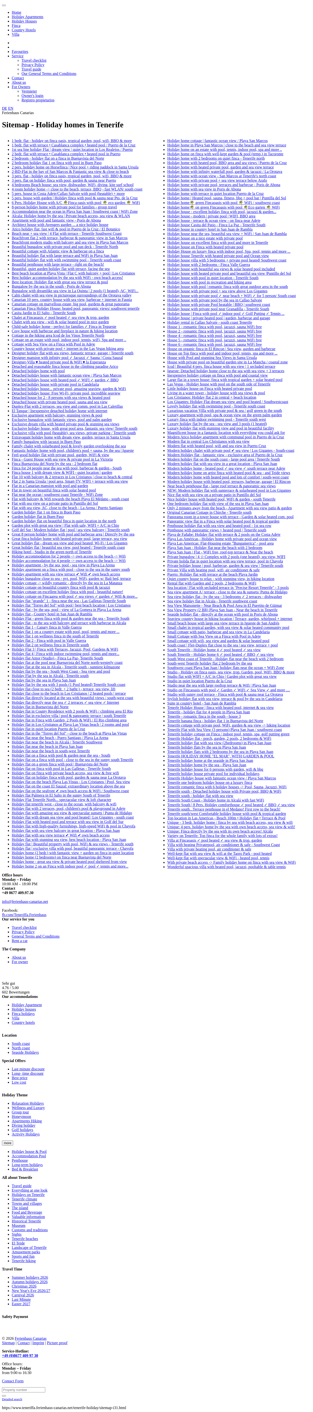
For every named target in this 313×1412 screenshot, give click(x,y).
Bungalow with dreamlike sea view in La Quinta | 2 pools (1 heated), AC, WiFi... (75, 291)
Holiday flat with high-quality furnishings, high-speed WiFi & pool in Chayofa (73, 826)
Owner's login (33, 96)
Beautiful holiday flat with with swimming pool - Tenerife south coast (66, 260)
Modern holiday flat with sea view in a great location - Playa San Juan (222, 464)
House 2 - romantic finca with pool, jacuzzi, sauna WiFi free (214, 331)
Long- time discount (28, 1073)
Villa (15, 34)
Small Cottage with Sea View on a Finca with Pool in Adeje (214, 636)
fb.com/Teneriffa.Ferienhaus (24, 915)
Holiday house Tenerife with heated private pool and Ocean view (218, 256)
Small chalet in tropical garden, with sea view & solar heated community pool (228, 627)
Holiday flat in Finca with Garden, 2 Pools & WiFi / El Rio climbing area (69, 720)
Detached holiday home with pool (38, 371)
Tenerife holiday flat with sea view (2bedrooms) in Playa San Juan (219, 743)
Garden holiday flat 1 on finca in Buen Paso (46, 512)
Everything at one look (29, 1190)
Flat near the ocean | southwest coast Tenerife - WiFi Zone (57, 494)
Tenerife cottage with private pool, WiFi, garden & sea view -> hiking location (228, 725)
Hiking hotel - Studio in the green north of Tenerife (52, 552)
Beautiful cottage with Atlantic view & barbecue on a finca (58, 251)
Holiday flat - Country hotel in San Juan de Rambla (52, 614)
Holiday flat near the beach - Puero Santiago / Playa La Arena (60, 738)
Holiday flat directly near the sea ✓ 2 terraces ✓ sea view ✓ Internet (65, 702)
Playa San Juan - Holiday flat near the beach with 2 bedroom (214, 548)
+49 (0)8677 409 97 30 (20, 1355)
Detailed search (12, 1399)
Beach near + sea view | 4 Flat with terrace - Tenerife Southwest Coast (67, 233)
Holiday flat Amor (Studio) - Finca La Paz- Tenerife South (57, 658)
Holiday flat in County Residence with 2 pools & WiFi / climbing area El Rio (72, 711)
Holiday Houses (24, 21)
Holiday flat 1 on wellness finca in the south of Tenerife (55, 636)
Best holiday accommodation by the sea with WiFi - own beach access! (67, 277)
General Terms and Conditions (35, 936)
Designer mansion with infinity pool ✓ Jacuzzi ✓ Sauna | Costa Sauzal (67, 358)
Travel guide (31, 69)
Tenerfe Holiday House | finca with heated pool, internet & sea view (220, 708)
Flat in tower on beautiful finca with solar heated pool (54, 490)
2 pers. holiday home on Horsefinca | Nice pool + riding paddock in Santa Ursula (75, 167)
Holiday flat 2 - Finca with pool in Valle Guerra (49, 640)
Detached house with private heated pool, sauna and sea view (60, 402)
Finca (16, 26)
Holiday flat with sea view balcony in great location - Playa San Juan (66, 830)
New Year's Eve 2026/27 (31, 1291)
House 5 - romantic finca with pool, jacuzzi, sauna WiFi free (214, 340)
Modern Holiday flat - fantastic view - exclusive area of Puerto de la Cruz (224, 455)
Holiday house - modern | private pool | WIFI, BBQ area (211, 216)
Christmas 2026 (24, 1286)
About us (19, 82)
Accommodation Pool (29, 1156)
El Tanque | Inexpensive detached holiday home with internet (59, 411)
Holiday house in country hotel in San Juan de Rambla (210, 229)
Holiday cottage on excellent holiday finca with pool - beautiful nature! (67, 592)
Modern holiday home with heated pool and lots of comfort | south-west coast (228, 477)
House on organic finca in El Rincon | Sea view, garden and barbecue (221, 349)
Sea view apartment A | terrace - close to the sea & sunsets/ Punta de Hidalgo (227, 592)
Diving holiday (23, 1125)
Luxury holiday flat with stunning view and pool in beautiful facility (220, 428)
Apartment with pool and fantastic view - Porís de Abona (56, 220)
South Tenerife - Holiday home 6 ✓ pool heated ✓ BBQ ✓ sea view (220, 654)
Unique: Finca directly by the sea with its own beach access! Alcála (220, 831)
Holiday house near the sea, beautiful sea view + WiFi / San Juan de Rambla (227, 234)
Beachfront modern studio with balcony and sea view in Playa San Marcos (70, 242)
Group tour (20, 1112)
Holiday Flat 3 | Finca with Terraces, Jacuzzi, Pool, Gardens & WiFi (65, 649)
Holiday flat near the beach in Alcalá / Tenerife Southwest (57, 742)
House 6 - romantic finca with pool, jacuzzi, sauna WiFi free (214, 344)
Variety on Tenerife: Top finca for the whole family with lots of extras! (222, 836)
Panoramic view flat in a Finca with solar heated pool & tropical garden (223, 521)
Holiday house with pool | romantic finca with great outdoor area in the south (227, 287)
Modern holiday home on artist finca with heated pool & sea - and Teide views (228, 473)
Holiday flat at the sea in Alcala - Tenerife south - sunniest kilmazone (66, 667)
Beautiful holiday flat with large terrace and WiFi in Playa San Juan (65, 255)
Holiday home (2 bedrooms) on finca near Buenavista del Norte (61, 857)
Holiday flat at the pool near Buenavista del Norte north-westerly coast (67, 662)
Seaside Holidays (25, 1052)
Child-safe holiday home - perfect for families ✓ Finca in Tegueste (64, 326)
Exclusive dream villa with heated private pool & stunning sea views (65, 424)
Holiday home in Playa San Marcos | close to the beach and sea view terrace (226, 145)
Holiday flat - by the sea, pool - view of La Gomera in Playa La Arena (66, 610)
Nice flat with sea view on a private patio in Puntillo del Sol (214, 495)
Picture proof (57, 1343)
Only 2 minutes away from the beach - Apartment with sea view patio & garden (229, 508)
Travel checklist (34, 60)
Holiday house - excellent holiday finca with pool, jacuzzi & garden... (221, 212)
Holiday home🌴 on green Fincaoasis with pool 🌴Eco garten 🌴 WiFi (223, 207)
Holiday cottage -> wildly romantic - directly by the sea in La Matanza (67, 583)
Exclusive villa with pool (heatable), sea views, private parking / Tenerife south (74, 433)
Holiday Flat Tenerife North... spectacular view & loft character (61, 800)
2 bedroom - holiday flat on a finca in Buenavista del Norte (58, 158)
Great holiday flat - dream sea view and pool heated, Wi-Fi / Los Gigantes (70, 543)
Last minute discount (28, 1069)
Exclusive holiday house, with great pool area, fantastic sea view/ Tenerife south (74, 428)
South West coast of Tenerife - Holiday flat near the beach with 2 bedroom (225, 659)
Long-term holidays (27, 1165)
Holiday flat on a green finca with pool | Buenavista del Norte (60, 764)
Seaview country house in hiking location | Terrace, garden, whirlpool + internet (229, 619)
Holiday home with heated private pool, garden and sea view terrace (220, 167)
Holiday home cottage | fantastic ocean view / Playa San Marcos (217, 141)
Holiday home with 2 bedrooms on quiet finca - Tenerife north (216, 158)
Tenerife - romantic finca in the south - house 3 (204, 716)
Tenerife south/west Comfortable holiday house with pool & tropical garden (226, 814)
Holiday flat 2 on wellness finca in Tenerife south (50, 645)
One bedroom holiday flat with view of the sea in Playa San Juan (218, 504)
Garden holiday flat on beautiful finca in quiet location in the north (64, 521)
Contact (18, 78)
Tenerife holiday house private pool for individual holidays (213, 774)
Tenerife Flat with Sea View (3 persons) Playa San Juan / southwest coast (224, 730)
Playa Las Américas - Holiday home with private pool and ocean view (222, 539)
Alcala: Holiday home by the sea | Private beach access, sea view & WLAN (71, 216)
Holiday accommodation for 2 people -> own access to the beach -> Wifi (69, 556)
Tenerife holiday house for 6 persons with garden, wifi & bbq (215, 769)
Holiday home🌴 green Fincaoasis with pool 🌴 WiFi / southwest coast (223, 203)
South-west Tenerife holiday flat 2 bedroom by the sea (209, 663)
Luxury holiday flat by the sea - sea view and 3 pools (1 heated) (217, 424)
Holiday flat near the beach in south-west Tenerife (51, 751)
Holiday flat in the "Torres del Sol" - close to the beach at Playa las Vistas (69, 733)
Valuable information (28, 1217)
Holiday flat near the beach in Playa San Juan (47, 746)
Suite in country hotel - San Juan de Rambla (201, 703)
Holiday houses (24, 1009)
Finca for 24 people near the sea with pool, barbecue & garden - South (67, 468)
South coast (21, 1043)
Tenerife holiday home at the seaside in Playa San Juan (210, 760)
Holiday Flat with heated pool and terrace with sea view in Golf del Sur (67, 822)
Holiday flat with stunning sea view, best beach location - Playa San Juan (69, 840)
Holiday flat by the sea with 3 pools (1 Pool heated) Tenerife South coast (68, 684)
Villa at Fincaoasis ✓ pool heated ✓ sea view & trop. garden (214, 840)
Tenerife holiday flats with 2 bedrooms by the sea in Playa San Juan (220, 752)
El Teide (18, 1243)
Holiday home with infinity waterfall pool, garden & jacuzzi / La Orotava (224, 171)
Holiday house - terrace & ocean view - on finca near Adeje (213, 220)
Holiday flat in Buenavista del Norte (40, 707)
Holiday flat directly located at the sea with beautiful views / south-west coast (72, 698)
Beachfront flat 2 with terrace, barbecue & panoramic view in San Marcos (70, 238)
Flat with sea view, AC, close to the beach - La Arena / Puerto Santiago (67, 508)
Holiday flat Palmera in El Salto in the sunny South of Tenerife (61, 795)
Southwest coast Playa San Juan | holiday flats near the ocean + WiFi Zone (225, 668)
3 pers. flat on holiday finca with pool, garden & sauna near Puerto (64, 180)
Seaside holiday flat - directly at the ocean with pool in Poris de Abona (222, 614)
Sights (17, 1234)
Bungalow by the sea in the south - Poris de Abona (51, 286)
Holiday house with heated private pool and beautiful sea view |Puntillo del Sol (229, 273)
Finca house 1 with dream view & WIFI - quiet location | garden (62, 472)
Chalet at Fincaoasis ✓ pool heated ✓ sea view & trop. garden (60, 317)
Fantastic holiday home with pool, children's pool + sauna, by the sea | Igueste (73, 450)
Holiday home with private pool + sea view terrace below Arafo (217, 180)
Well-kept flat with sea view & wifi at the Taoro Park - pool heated (219, 853)
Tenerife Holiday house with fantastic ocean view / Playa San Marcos (221, 778)
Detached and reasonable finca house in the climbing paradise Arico (65, 366)
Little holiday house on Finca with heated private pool (209, 388)
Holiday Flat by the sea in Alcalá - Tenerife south (50, 676)
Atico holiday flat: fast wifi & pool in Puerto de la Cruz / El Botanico (66, 229)
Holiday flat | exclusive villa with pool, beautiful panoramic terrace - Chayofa (72, 848)
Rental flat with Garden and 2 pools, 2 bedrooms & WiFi (211, 583)
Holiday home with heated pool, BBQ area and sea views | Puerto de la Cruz (227, 163)
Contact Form (12, 1381)
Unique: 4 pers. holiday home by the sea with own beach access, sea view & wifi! (231, 827)
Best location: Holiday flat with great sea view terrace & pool (60, 282)
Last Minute (21, 1299)
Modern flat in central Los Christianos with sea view (208, 441)
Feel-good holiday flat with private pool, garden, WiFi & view (60, 455)
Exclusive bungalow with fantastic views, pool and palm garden (62, 420)
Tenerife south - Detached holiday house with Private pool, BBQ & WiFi (224, 791)
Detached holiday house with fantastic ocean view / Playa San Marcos (67, 375)
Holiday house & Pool (29, 1151)
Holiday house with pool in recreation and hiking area (209, 282)
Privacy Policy (33, 65)
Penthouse (20, 1160)
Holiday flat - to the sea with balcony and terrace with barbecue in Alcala (69, 623)
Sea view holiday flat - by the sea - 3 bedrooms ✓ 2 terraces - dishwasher (224, 597)
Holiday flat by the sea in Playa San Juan (44, 680)
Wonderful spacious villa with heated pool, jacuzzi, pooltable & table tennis (226, 867)
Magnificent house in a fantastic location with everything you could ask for (226, 433)
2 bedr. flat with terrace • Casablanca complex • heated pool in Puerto (66, 154)
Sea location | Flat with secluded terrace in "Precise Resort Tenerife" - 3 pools (228, 588)
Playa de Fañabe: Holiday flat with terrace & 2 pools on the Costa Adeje (223, 534)
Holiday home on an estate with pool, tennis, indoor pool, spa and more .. (224, 149)
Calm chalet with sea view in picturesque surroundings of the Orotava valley (72, 295)
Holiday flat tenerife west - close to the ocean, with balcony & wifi (64, 804)
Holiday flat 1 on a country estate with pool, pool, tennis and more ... (66, 632)
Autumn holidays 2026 (30, 1282)
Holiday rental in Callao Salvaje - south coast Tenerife (209, 322)
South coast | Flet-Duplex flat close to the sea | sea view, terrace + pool (222, 645)
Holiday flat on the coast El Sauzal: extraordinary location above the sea (68, 786)
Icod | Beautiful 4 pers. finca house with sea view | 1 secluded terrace (221, 366)
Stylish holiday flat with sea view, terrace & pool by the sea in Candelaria (224, 699)
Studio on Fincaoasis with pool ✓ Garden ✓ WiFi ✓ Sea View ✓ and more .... (228, 690)
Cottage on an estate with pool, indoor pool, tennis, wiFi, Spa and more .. (69, 340)
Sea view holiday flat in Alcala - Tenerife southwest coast (212, 601)
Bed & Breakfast (25, 1169)
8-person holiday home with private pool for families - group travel (64, 207)
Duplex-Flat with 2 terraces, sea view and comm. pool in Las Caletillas (67, 406)
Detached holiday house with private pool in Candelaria (55, 384)
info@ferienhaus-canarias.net (25, 901)
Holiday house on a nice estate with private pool (205, 238)
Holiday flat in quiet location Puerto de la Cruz (48, 729)
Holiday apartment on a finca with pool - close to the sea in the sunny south (71, 569)
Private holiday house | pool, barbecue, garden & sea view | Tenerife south (225, 565)
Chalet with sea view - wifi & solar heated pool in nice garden (60, 322)
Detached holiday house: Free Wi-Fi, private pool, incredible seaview (66, 393)
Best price (19, 1078)
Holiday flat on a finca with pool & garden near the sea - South (61, 755)
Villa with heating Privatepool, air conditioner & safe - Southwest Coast (223, 845)
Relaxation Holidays (28, 1103)
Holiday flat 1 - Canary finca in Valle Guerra (47, 627)
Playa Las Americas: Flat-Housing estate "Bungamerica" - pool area (220, 543)
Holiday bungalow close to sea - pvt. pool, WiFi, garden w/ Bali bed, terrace (71, 578)
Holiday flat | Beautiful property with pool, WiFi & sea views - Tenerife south (73, 844)
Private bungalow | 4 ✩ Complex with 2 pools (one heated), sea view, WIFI (226, 557)
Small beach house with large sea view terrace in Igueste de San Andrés (223, 623)
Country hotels (23, 1022)
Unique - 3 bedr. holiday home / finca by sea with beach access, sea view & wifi (230, 822)
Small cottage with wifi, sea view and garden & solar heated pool (218, 641)
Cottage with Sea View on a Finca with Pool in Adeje (53, 344)
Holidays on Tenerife (28, 1195)
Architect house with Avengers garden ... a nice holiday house (60, 225)
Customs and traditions (30, 1230)
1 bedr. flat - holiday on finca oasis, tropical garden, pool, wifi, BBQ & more (72, 141)
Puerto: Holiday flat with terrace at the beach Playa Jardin (212, 574)
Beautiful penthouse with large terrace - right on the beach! (58, 264)
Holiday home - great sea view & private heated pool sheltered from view (69, 862)
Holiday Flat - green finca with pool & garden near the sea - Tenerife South (70, 618)
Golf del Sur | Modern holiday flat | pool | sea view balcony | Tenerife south (71, 530)
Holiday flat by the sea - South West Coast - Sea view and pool (61, 671)
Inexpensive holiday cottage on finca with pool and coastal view (217, 375)
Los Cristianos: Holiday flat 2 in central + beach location (211, 397)
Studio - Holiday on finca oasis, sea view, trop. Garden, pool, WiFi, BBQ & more (231, 672)
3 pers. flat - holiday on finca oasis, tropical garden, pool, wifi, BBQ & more (72, 176)
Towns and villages (27, 1203)
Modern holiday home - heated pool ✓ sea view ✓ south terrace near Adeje (226, 468)
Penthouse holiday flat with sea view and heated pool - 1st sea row (219, 526)
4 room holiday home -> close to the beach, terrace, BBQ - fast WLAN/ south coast (77, 189)
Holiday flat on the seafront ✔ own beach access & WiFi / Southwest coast (70, 791)
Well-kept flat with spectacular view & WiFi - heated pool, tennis (218, 858)
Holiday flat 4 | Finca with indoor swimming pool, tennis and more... (65, 654)
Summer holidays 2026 (30, 1277)
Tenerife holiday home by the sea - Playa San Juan (206, 765)
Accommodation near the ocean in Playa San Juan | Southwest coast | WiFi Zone (75, 211)
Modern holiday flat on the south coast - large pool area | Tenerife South (223, 459)
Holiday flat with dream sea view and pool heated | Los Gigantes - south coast (73, 817)
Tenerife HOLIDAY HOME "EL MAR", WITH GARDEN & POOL (220, 756)
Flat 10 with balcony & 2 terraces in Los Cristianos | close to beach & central (72, 477)
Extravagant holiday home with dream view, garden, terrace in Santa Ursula (71, 437)
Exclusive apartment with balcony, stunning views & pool (57, 415)
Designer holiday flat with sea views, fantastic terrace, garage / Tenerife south (73, 353)
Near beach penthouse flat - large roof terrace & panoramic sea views (221, 486)
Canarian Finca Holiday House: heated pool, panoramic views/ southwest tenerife (76, 308)
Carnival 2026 (23, 1295)
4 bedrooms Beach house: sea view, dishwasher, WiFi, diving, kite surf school (73, 185)
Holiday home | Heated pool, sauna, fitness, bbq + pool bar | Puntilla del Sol (226, 198)
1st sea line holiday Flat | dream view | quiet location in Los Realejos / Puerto (72, 149)
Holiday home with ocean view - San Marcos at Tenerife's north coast (221, 176)
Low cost (19, 1082)
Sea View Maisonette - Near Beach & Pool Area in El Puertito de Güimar (224, 605)
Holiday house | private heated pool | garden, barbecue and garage (218, 318)
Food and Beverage (27, 1212)
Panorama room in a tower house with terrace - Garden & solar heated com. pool (230, 517)
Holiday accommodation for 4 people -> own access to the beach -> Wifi (69, 561)
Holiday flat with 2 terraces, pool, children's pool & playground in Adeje (68, 808)
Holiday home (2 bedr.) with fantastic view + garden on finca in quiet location (73, 853)
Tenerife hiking (24, 1261)
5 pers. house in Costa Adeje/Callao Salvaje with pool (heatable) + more (68, 193)
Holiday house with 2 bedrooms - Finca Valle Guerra (208, 265)
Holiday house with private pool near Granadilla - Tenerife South (218, 309)
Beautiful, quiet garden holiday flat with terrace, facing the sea (61, 269)
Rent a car (20, 941)
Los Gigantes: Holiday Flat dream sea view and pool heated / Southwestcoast (227, 402)
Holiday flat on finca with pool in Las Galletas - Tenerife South (61, 768)
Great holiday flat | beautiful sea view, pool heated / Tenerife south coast (68, 547)
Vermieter (29, 91)
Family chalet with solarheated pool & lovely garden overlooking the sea (69, 446)
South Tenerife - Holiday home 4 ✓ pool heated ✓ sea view (214, 650)
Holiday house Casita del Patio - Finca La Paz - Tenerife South (216, 225)
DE (4, 108)
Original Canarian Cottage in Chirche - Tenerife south (209, 512)
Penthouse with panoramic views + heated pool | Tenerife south (216, 530)
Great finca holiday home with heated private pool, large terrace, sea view (69, 539)
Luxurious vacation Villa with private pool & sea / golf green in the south (224, 410)
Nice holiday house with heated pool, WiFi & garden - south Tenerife (221, 499)
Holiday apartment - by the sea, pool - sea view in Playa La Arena (63, 565)
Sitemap (8, 1343)
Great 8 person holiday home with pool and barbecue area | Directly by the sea (73, 534)
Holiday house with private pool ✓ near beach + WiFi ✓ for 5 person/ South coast (231, 296)
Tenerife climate (24, 1199)
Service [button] (17, 56)
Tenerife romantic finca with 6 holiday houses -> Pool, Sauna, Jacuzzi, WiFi (227, 787)
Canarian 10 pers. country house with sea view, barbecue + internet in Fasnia (72, 300)
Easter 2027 (21, 1304)
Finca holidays (23, 1014)
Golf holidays (22, 1130)
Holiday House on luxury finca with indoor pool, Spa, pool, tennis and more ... (228, 251)
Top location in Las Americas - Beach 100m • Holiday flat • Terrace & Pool (226, 818)
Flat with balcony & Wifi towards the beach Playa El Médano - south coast (70, 499)
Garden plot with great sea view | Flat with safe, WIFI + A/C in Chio (65, 525)
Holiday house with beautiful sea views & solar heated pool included (221, 269)
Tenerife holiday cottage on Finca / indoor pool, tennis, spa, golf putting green (228, 734)
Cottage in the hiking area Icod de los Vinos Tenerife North (58, 335)
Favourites (20, 51)
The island (20, 1208)
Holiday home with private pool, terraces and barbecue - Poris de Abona (223, 185)
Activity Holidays (26, 1134)
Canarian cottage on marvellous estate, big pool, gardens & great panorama (71, 304)
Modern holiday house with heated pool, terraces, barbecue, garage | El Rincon (229, 481)
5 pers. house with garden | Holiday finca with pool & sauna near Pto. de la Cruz (75, 198)
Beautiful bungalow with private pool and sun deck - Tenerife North (65, 247)
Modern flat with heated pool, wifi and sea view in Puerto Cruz (216, 446)
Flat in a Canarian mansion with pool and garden (50, 486)
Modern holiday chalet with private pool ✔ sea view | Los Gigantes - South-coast (230, 450)
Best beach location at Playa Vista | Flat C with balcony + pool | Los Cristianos (73, 273)
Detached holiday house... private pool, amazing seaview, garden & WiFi (69, 389)
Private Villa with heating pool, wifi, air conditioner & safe (213, 570)
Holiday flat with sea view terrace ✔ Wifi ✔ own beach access (61, 835)
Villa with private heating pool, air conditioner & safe (209, 849)
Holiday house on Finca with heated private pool (205, 247)
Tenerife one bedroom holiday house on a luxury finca (209, 782)
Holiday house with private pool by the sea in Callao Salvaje (214, 300)
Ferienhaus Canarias (30, 1338)
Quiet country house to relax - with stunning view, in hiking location (220, 579)
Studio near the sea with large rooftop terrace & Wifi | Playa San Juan (221, 685)
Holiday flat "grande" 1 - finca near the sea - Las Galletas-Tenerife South (69, 601)
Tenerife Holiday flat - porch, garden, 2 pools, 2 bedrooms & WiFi (219, 738)
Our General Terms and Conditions (49, 74)
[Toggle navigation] (4, 5)
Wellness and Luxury (28, 1108)
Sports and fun (23, 1256)
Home (16, 12)
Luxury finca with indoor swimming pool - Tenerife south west (216, 419)
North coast (21, 1048)
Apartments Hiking (27, 1121)
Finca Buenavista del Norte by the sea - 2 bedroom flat (54, 464)
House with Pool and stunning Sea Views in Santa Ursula (212, 358)
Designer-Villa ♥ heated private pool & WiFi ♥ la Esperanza (59, 362)
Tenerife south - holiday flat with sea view (200, 796)
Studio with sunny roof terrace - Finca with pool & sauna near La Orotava (225, 694)
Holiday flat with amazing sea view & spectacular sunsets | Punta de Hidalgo (72, 813)
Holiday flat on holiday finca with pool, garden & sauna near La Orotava (69, 777)
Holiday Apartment (27, 1005)
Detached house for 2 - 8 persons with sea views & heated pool (61, 397)
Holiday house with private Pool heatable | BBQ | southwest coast (218, 304)
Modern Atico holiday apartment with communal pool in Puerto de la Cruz (225, 437)
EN (10, 108)
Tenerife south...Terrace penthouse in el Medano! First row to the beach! (223, 809)
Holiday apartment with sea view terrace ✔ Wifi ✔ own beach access (66, 574)
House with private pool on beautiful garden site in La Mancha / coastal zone (227, 362)
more (7, 1143)
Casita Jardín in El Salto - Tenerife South (44, 313)
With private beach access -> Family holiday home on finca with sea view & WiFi (231, 862)
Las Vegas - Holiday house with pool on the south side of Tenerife (218, 384)
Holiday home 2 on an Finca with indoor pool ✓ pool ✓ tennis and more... (70, 866)
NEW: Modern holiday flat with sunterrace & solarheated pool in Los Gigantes (229, 490)
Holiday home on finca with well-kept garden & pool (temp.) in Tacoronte (225, 154)
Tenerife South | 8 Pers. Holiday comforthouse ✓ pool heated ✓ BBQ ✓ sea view (231, 805)
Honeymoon (21, 1116)
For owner (20, 962)
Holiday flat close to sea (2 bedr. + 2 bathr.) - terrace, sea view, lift (63, 689)
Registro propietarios (38, 100)
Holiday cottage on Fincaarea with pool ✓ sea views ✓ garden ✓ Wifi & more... (75, 596)
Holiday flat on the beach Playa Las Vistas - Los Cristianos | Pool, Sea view (71, 782)
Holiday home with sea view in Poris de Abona (204, 189)
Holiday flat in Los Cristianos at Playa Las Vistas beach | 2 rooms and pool (70, 724)
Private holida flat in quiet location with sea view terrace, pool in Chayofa (225, 561)
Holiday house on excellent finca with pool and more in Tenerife (217, 242)
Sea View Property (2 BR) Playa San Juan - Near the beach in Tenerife (222, 610)
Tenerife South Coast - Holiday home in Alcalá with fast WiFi (215, 800)
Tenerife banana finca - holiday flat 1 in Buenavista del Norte (215, 721)
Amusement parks (26, 1252)
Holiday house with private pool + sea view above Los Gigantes (217, 291)
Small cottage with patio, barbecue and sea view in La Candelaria (218, 632)
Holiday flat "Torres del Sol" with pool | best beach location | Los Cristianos (71, 605)
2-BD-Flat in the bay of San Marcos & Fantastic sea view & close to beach (70, 171)
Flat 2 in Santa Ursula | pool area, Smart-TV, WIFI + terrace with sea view (70, 481)
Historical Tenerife (26, 1221)
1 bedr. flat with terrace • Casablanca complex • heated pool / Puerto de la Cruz (73, 145)
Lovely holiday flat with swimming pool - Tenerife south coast (216, 406)
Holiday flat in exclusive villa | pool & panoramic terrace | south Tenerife (69, 716)
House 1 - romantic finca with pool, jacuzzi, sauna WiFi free (214, 327)
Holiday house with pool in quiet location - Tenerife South (212, 278)
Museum (18, 1225)
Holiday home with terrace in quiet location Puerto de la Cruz (215, 193)
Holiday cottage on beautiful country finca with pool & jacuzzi (61, 587)
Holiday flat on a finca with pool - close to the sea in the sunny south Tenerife (72, 760)
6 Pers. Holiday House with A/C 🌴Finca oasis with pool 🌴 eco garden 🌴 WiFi (76, 203)
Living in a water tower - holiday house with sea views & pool (216, 393)
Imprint (38, 1343)
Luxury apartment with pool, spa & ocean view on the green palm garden (224, 415)
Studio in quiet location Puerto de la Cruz (199, 681)
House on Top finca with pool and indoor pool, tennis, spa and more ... (222, 353)
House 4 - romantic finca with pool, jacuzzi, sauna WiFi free (214, 336)
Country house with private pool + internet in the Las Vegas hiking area (68, 349)
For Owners (21, 87)
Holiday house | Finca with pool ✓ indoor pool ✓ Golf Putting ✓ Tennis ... (225, 313)
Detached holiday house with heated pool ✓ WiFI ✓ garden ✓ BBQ (65, 380)
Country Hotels (24, 30)
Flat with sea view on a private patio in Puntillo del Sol (55, 503)
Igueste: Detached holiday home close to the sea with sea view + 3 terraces (225, 371)
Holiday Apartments (27, 17)
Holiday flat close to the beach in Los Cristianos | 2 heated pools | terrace (69, 693)
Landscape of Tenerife (29, 1247)
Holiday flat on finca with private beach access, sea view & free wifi (65, 773)
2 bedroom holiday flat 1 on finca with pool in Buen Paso (57, 163)
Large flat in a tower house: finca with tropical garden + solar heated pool (224, 380)
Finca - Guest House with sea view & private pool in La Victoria (62, 459)
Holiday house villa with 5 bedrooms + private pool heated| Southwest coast (226, 260)
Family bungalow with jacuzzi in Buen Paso (46, 442)
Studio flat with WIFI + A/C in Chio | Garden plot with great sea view (222, 676)
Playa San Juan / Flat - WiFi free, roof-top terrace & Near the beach (220, 552)
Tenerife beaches (25, 1239)
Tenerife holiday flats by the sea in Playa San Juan (206, 747)
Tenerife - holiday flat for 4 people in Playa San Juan (208, 712)
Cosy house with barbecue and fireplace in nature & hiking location (65, 331)
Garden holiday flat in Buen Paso (38, 517)
